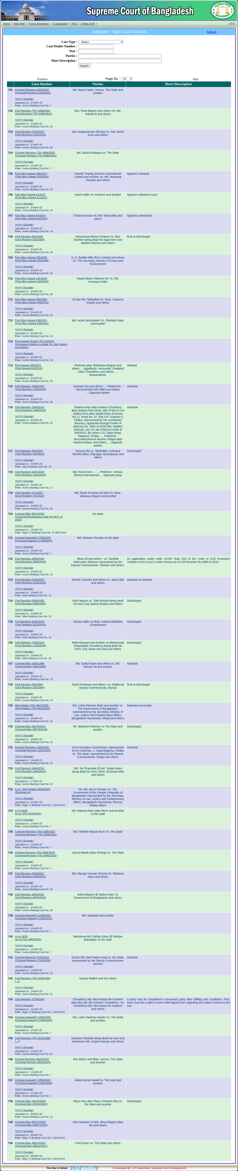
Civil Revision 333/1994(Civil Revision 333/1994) (29, 686)
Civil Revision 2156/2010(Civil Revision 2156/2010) (30, 581)
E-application (60, 23)
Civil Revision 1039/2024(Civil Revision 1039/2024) (30, 388)
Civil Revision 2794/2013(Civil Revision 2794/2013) (30, 133)
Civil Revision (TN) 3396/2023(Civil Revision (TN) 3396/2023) (33, 112)
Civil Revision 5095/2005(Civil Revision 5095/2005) (30, 602)
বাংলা (232, 23)
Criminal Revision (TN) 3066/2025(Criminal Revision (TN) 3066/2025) (36, 854)
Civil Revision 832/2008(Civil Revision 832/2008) (29, 238)
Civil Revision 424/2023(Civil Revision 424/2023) (29, 452)
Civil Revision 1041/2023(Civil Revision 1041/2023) (30, 473)
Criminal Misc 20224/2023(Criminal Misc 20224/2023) (31, 1103)
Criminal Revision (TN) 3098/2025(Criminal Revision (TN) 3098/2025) (36, 154)
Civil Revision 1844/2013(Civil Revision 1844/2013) (30, 770)
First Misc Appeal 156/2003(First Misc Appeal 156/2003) (32, 280)
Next (195, 78)
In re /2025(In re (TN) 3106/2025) (28, 812)
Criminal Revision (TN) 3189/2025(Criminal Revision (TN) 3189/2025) (36, 833)
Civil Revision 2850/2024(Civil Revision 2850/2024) (30, 560)
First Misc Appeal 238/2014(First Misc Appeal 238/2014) (32, 322)
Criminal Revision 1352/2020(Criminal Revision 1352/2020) (33, 749)
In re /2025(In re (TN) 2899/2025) (28, 938)
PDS (74, 23)
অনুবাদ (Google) (24, 98)
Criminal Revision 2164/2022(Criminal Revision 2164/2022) (33, 91)
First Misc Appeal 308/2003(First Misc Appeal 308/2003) (32, 301)
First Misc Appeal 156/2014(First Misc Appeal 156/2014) (32, 175)
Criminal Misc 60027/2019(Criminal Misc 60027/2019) (31, 1123)
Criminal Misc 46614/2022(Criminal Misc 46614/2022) (31, 1144)
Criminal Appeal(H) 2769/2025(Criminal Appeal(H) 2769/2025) (33, 539)
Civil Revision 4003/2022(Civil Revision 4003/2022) (30, 896)
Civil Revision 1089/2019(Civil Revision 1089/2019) (30, 409)
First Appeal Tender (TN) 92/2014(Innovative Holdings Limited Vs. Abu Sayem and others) (41, 344)
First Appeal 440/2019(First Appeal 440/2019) (29, 367)
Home (6, 23)
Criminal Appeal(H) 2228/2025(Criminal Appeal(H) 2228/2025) (33, 917)
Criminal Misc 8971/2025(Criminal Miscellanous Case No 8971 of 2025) (38, 516)
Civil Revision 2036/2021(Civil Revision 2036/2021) (30, 875)
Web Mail (19, 23)
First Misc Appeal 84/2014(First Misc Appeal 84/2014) (31, 217)
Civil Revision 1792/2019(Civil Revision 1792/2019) (30, 644)
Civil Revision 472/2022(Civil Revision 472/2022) (29, 494)
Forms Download (38, 23)
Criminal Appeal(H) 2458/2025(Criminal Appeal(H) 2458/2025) (33, 1019)
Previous (42, 78)
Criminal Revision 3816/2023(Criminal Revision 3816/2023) (33, 1061)
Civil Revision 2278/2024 (29, 999)
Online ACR (87, 23)
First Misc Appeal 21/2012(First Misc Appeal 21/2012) (31, 196)
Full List (211, 32)
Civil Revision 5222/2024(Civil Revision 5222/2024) (30, 623)
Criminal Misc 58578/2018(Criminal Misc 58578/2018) (31, 728)
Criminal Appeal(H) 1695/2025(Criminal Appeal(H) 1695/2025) (33, 1082)
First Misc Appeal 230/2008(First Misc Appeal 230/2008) (32, 259)
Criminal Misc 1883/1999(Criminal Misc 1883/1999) (30, 665)
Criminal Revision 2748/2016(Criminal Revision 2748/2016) (33, 959)
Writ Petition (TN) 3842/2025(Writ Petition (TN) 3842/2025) (32, 707)
